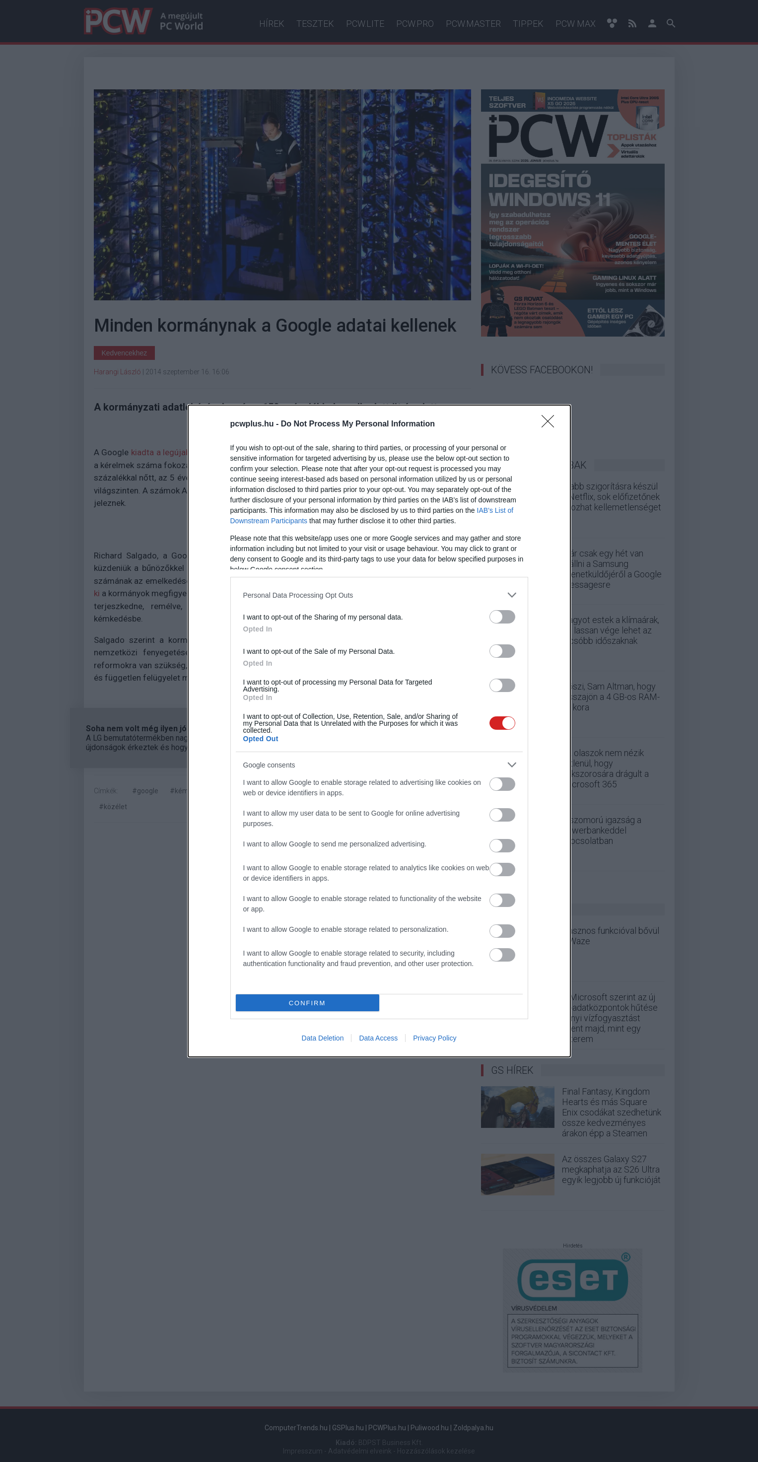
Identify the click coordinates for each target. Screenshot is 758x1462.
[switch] (502, 617)
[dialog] (379, 731)
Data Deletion (323, 1038)
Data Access (378, 1038)
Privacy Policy (434, 1038)
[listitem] (379, 595)
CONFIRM (307, 1003)
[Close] (551, 424)
